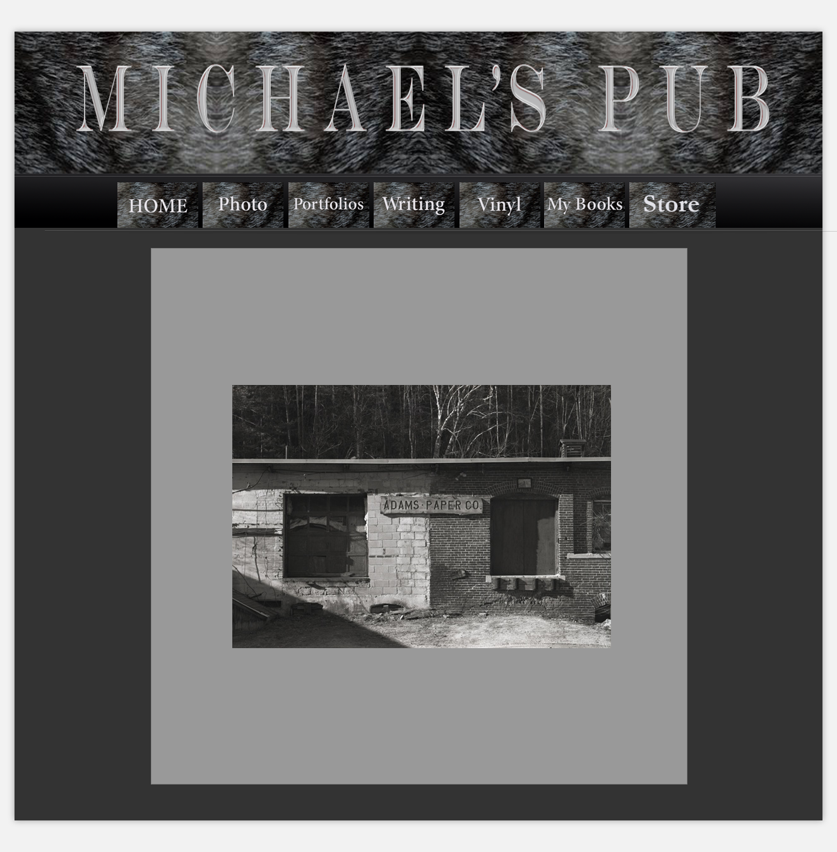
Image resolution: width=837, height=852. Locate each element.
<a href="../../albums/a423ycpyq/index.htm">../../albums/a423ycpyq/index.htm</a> (419, 516)
